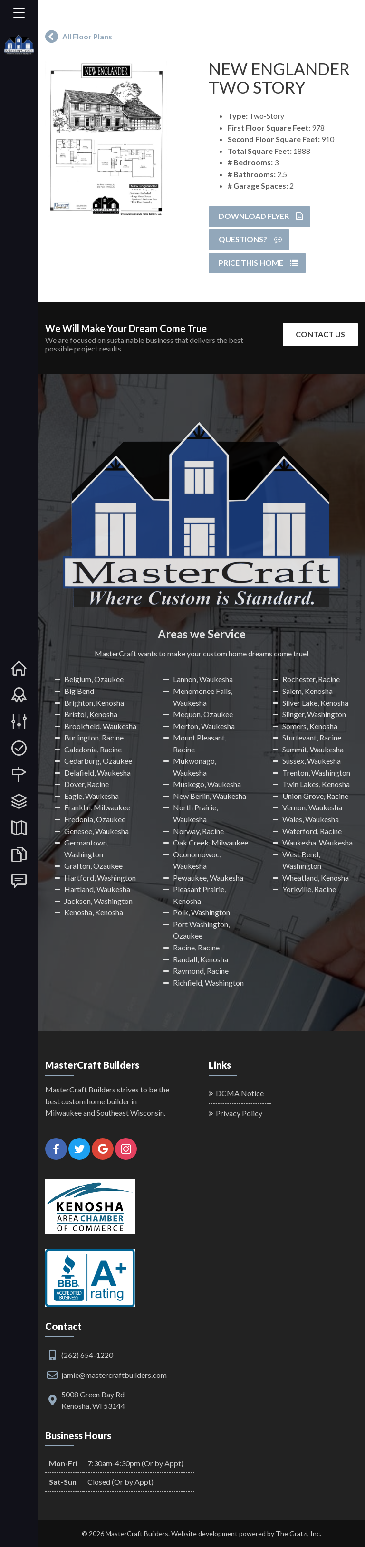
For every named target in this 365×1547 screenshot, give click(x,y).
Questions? (243, 239)
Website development (204, 1533)
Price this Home (251, 262)
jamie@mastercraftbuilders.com (114, 1374)
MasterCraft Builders (137, 1533)
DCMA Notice (240, 1093)
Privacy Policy (239, 1113)
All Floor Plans (87, 36)
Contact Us (320, 334)
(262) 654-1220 (87, 1354)
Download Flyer (254, 215)
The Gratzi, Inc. (298, 1533)
